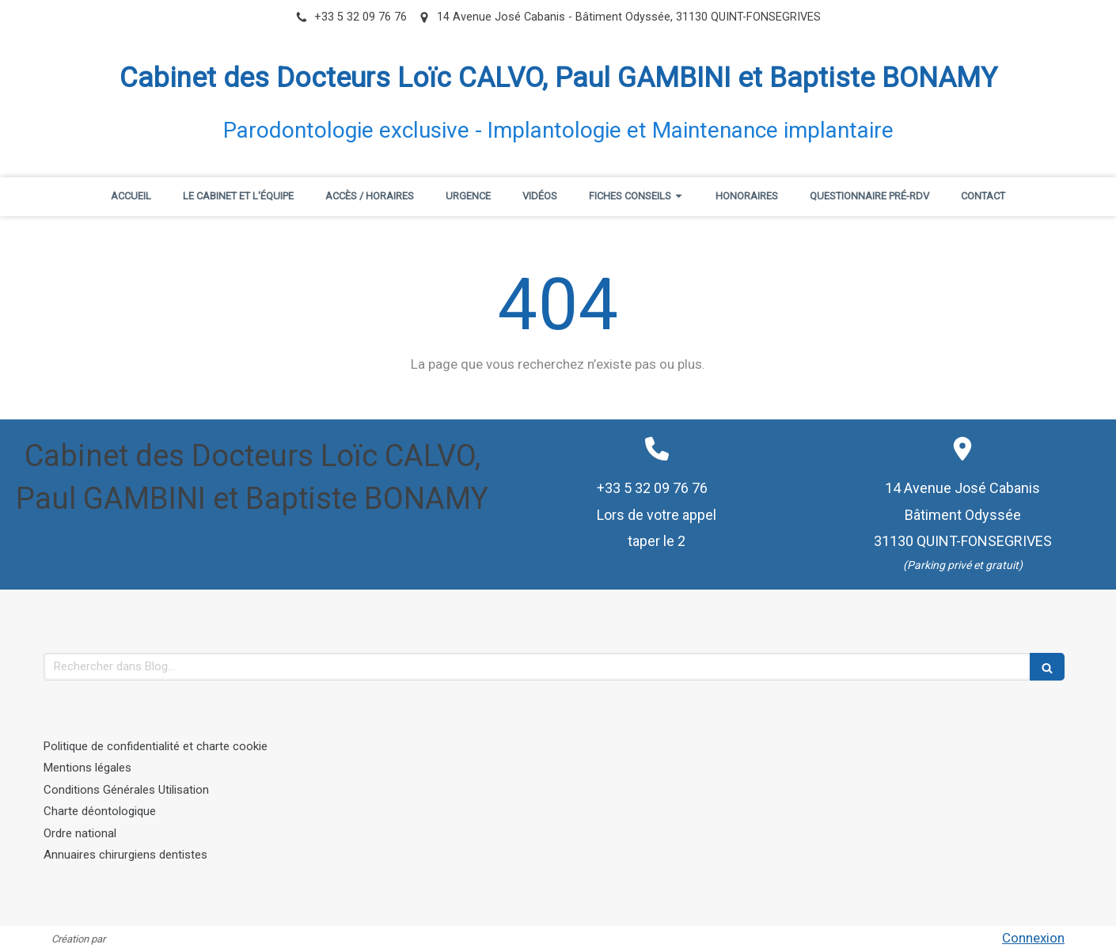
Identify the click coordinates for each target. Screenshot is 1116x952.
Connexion (1033, 938)
